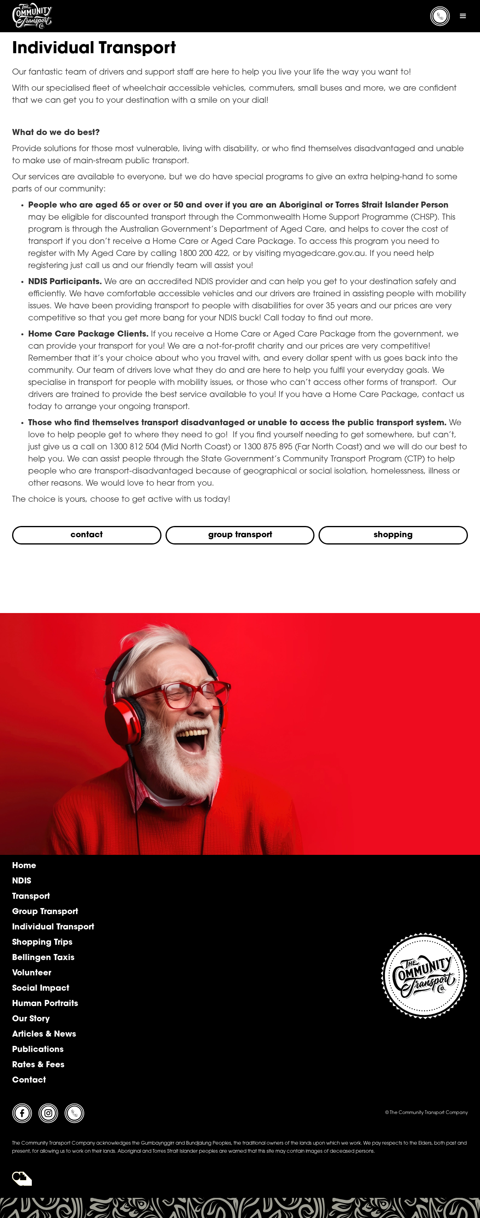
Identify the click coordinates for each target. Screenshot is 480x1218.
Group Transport (45, 912)
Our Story (31, 1019)
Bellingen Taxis (43, 958)
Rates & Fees (38, 1065)
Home (24, 866)
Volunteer (31, 973)
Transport (31, 897)
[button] (463, 16)
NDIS (21, 881)
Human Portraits (45, 1004)
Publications (38, 1050)
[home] (32, 16)
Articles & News (44, 1035)
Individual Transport (53, 927)
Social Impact (40, 989)
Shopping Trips (42, 943)
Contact (29, 1081)
